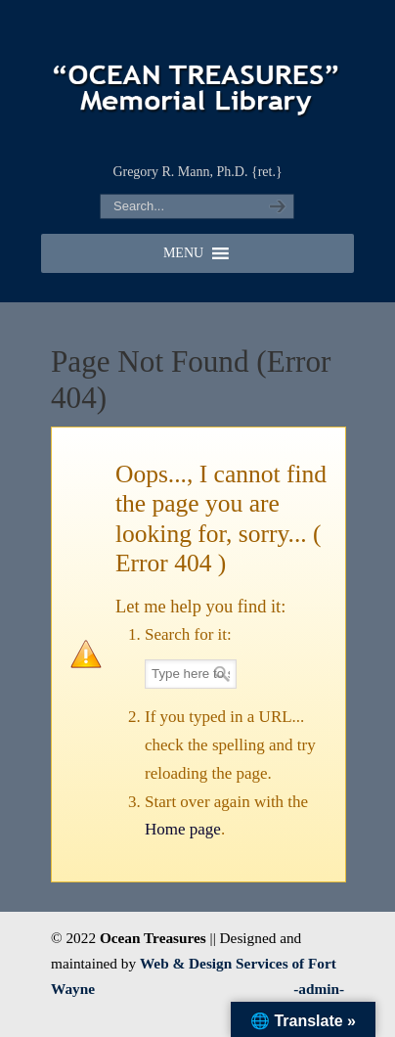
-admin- (318, 988)
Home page (183, 829)
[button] (183, 253)
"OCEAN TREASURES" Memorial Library (197, 79)
